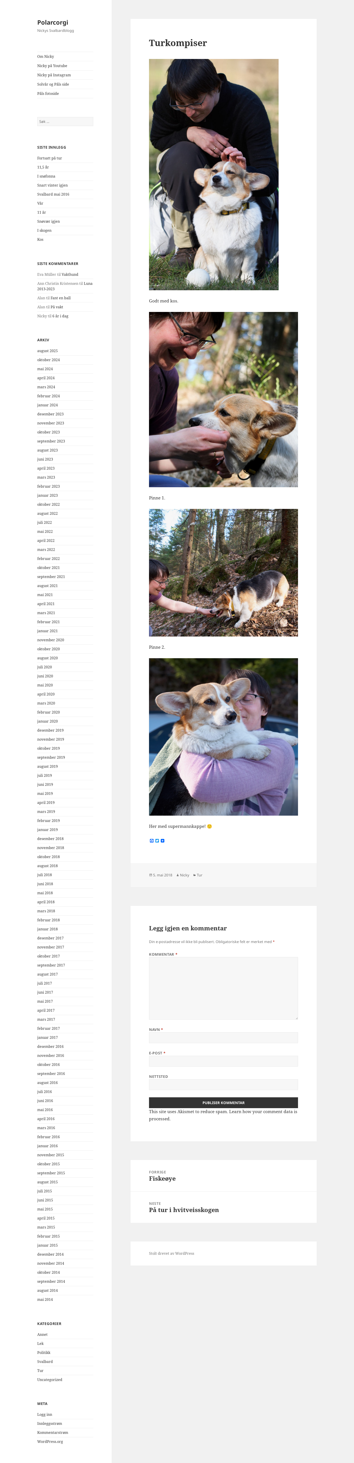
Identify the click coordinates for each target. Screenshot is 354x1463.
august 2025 (47, 350)
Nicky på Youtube (52, 65)
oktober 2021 (48, 567)
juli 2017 (44, 983)
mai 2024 (45, 368)
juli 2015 (44, 1191)
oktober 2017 (48, 956)
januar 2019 (47, 829)
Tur (40, 1370)
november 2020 (50, 639)
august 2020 (47, 657)
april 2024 (46, 377)
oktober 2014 (48, 1272)
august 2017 (47, 974)
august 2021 (47, 585)
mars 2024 (46, 386)
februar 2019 (48, 820)
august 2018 (47, 865)
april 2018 (46, 901)
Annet (42, 1334)
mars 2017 (46, 1019)
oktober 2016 (48, 1064)
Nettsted (158, 1076)
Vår (40, 203)
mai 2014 (45, 1299)
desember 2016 (50, 1046)
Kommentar (163, 954)
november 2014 (50, 1263)
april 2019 (46, 802)
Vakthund (70, 274)
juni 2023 (45, 459)
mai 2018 (45, 892)
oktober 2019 (48, 748)
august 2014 (47, 1290)
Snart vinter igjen (52, 185)
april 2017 (46, 1010)
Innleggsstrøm (49, 1423)
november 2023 (50, 423)
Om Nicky (45, 56)
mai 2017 (45, 1001)
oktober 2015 (48, 1163)
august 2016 (47, 1082)
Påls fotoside (48, 93)
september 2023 (51, 441)
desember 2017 (50, 938)
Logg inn (44, 1414)
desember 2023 (50, 414)
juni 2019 (45, 784)
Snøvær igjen (48, 221)
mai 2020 (45, 685)
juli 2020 (44, 667)
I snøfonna (46, 176)
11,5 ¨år (43, 167)
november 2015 (50, 1154)
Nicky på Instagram (54, 75)
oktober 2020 (48, 648)
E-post (157, 1053)
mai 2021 (45, 594)
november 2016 (50, 1055)
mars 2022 (46, 549)
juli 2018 (44, 874)
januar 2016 (47, 1145)
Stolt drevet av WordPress (171, 1253)
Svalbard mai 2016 (53, 194)
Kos (40, 239)
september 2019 (51, 757)
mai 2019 (45, 793)
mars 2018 (46, 910)
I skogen (44, 230)
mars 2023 (46, 477)
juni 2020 (45, 676)
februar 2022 (48, 558)
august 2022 (47, 513)
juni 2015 (45, 1200)
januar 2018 (47, 929)
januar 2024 (47, 405)
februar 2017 (48, 1028)
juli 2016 (44, 1091)
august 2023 (47, 450)
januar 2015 (47, 1245)
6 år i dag (60, 316)
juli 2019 (44, 775)
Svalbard (45, 1361)
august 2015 (47, 1182)
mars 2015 (46, 1227)
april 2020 (46, 694)
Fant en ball (61, 297)
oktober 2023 (48, 432)
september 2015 (51, 1172)
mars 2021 (46, 612)
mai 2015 (45, 1209)
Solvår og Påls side (53, 84)
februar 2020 (48, 712)
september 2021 (51, 576)
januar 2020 (47, 721)
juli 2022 (44, 522)
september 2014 (51, 1281)
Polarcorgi (52, 22)
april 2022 (46, 540)
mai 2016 (45, 1109)
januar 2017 (47, 1037)
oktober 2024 (48, 359)
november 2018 (50, 847)
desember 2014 (50, 1254)
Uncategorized (49, 1379)
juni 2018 (45, 883)
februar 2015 (48, 1236)
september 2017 (51, 965)
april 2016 (46, 1118)
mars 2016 (46, 1127)
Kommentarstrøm (52, 1432)
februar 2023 (48, 486)
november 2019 (50, 739)
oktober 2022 (48, 504)
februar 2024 (48, 395)
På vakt (57, 306)
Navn (156, 1029)
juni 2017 (45, 992)
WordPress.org (50, 1441)
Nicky (184, 875)
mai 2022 (45, 531)
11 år (41, 212)
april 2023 (46, 468)
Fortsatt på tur (49, 158)
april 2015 (46, 1218)
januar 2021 (47, 630)
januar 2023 (47, 495)
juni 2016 (45, 1100)
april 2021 (46, 603)
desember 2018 (50, 838)
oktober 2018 (48, 856)
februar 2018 (48, 920)
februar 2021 (48, 621)
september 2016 (51, 1073)
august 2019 (47, 766)
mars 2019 (46, 811)
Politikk (43, 1352)
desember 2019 (50, 730)
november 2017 (50, 947)
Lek (40, 1343)
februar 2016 (48, 1136)
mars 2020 (46, 703)
